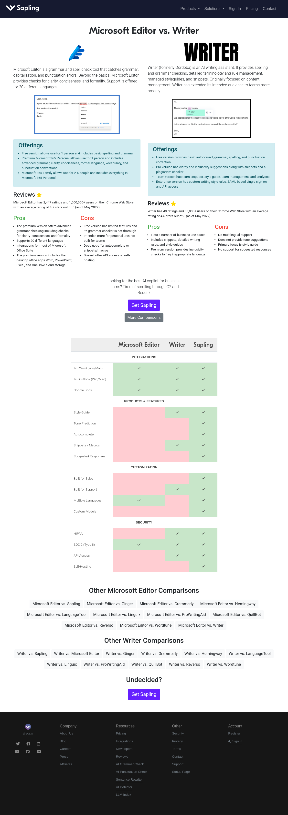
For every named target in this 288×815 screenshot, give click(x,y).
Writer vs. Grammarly (159, 653)
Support (177, 764)
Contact (269, 9)
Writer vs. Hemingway (203, 653)
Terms (176, 749)
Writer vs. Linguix (62, 664)
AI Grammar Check (130, 764)
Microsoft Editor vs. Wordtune (145, 625)
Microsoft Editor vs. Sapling (56, 604)
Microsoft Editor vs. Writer (201, 625)
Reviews (122, 756)
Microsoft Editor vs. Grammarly (167, 604)
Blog (63, 741)
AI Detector (124, 787)
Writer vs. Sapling (32, 653)
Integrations (124, 741)
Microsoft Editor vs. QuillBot (237, 614)
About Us (66, 733)
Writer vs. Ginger (120, 653)
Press (64, 756)
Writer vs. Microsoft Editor (76, 653)
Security (178, 733)
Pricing (252, 9)
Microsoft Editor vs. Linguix (116, 614)
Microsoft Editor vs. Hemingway (228, 604)
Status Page (181, 772)
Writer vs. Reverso (184, 664)
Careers (65, 749)
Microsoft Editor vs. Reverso (88, 625)
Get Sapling (144, 305)
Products (188, 9)
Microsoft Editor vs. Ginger (110, 604)
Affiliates (66, 764)
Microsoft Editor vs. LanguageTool (56, 614)
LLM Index (123, 794)
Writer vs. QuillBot (146, 664)
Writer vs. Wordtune (224, 664)
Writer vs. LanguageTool (250, 653)
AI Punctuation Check (131, 772)
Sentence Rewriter (129, 779)
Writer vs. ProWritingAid (104, 664)
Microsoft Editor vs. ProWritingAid (176, 614)
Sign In (235, 9)
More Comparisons (144, 317)
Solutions (212, 9)
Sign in (235, 741)
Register (234, 733)
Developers (124, 749)
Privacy (177, 741)
